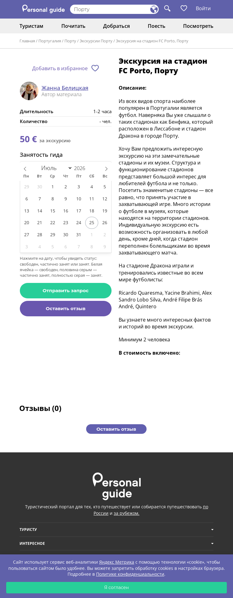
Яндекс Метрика (116, 562)
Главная (27, 41)
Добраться (116, 26)
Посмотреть (198, 26)
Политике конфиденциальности (130, 574)
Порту (70, 41)
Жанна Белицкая (65, 88)
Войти (203, 8)
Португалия (49, 41)
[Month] (55, 168)
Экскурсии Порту (96, 41)
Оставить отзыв (66, 308)
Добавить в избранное (60, 68)
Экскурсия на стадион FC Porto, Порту (152, 41)
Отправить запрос (66, 290)
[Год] (83, 168)
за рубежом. (126, 513)
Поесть (156, 26)
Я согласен (116, 587)
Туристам (31, 26)
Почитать (73, 26)
